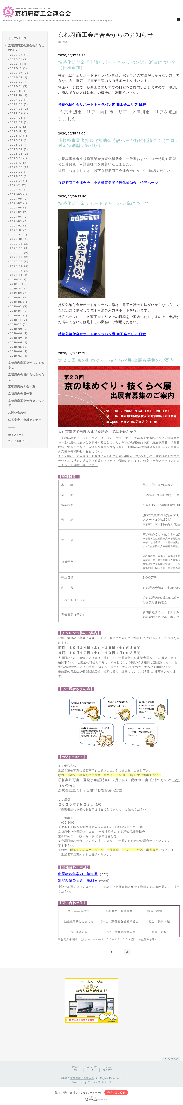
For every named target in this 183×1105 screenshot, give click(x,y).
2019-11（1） (18, 284)
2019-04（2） (19, 310)
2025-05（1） (19, 77)
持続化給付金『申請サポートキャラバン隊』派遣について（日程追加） (117, 65)
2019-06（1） (19, 302)
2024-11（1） (19, 90)
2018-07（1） (19, 338)
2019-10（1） (19, 288)
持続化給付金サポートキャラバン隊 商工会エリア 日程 (102, 104)
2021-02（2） (19, 225)
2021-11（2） (19, 185)
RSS (63, 42)
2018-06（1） (19, 342)
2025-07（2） (19, 73)
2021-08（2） (19, 198)
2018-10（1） (19, 324)
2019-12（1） (19, 279)
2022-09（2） (19, 167)
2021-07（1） (19, 203)
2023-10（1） (19, 135)
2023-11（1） (19, 131)
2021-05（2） (19, 212)
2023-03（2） (19, 153)
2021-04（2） (19, 216)
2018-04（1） (19, 351)
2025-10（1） (19, 68)
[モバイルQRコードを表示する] (26, 441)
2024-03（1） (19, 117)
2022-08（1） (19, 171)
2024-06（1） (19, 104)
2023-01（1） (19, 158)
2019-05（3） (19, 306)
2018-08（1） (19, 333)
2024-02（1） (19, 122)
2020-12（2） (19, 230)
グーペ (91, 1082)
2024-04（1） (19, 113)
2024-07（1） (19, 99)
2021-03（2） (19, 221)
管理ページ (105, 1082)
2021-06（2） (19, 207)
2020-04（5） (20, 266)
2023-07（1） (19, 140)
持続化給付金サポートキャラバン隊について (104, 203)
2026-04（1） (19, 55)
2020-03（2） (20, 270)
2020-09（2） (20, 243)
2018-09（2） (19, 328)
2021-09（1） (19, 194)
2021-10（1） (19, 189)
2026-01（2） (19, 59)
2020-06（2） (20, 257)
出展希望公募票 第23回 (78, 880)
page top (171, 1058)
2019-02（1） (19, 315)
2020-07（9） (20, 252)
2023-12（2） (19, 126)
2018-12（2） (19, 320)
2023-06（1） (19, 144)
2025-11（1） (19, 63)
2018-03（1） (19, 355)
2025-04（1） (19, 81)
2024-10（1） (19, 95)
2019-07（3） (19, 297)
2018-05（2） (19, 346)
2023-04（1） (19, 149)
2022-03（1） (19, 176)
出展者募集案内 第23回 (78, 874)
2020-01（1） (19, 275)
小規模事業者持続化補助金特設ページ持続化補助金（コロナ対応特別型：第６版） (119, 143)
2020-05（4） (20, 261)
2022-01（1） (19, 180)
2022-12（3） (19, 162)
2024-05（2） (19, 108)
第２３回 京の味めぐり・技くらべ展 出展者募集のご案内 (116, 360)
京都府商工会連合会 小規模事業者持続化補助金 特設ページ (108, 183)
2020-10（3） (19, 239)
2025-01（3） (19, 86)
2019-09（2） (19, 293)
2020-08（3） (20, 248)
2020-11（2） (19, 234)
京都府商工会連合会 (82, 1078)
